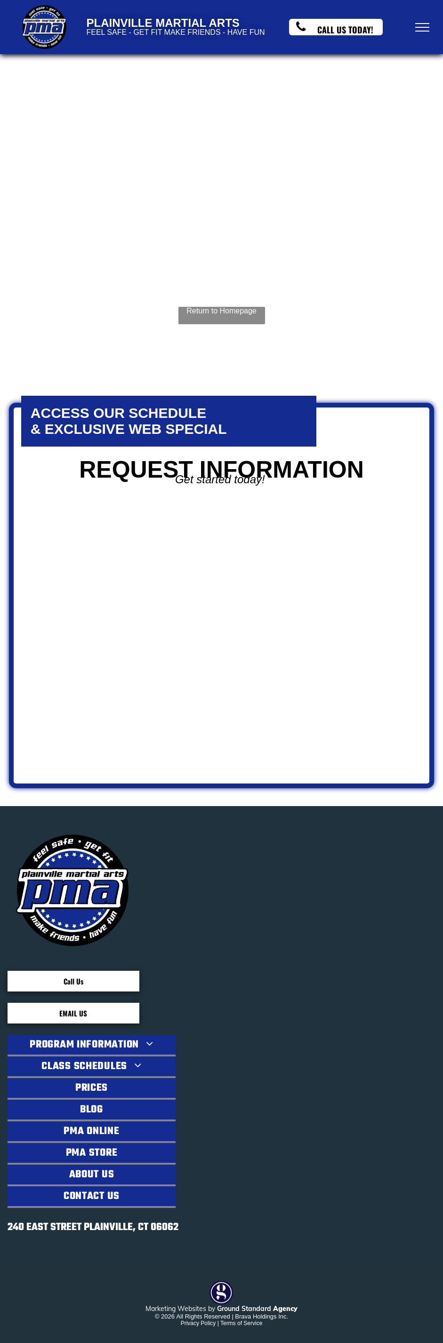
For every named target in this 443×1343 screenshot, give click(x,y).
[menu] (422, 27)
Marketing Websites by (180, 1308)
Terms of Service (241, 1323)
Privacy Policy (198, 1323)
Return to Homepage (221, 311)
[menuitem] (92, 1045)
